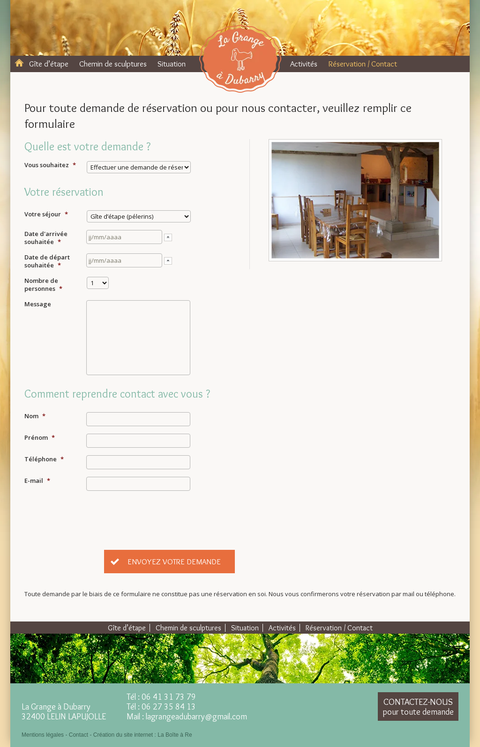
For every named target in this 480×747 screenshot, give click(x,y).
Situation (172, 63)
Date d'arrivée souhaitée (46, 238)
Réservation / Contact (362, 63)
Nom (34, 416)
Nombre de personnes (43, 285)
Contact (78, 735)
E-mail (37, 481)
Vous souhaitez (50, 165)
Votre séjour (46, 214)
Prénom (39, 438)
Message (37, 304)
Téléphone (44, 459)
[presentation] (157, 516)
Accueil (19, 63)
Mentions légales (43, 735)
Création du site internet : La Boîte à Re (142, 735)
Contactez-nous (418, 706)
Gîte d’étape (48, 63)
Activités (303, 63)
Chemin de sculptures (113, 63)
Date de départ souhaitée (47, 261)
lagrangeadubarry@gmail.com (196, 716)
